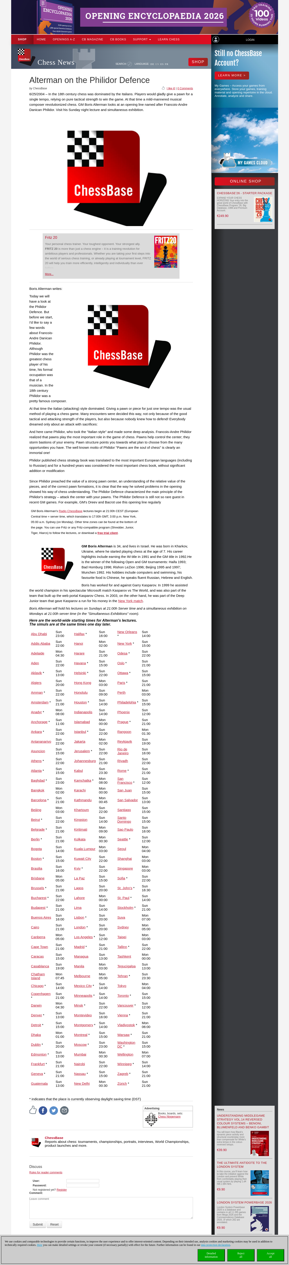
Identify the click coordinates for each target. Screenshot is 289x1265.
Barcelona (39, 800)
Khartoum (81, 810)
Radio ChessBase (71, 511)
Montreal (80, 1035)
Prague (122, 722)
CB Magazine (92, 39)
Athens (36, 761)
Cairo (35, 927)
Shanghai (124, 859)
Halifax (79, 634)
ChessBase (54, 1138)
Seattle (122, 839)
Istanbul (80, 732)
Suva (121, 917)
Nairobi (79, 1064)
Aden (35, 663)
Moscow (80, 1044)
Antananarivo (41, 741)
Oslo (121, 663)
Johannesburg (85, 761)
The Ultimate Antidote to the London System (242, 1164)
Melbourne (82, 976)
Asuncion (38, 751)
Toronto (123, 995)
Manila (79, 966)
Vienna (122, 1015)
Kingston (80, 820)
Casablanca (40, 966)
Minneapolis (83, 995)
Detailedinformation (211, 1255)
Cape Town (39, 947)
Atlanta (36, 771)
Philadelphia (126, 702)
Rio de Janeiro (123, 751)
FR (166, 64)
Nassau (80, 1074)
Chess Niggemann (169, 1116)
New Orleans (127, 632)
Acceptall (270, 1255)
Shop (22, 39)
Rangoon (124, 732)
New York (124, 643)
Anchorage (39, 722)
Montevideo (83, 1015)
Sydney (123, 927)
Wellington (125, 1054)
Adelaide (37, 653)
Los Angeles (83, 937)
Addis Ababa (40, 643)
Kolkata (80, 839)
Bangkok (37, 790)
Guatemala (39, 1083)
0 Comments (185, 88)
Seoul (121, 849)
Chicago (37, 986)
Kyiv (77, 868)
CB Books (118, 39)
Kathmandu (83, 800)
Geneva (37, 1074)
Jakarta (79, 741)
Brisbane (37, 878)
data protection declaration (215, 1245)
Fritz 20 (51, 238)
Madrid (79, 947)
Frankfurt (38, 1064)
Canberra (38, 937)
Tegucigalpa (126, 966)
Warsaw (123, 1035)
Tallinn (122, 947)
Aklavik (36, 673)
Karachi (80, 790)
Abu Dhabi (39, 634)
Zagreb (122, 1074)
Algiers (36, 683)
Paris (121, 683)
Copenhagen (41, 994)
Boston (36, 859)
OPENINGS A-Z (64, 39)
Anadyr (36, 712)
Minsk (78, 1005)
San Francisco (124, 780)
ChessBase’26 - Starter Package (244, 193)
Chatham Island (38, 976)
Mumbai (80, 1054)
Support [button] (142, 39)
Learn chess (169, 39)
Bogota (36, 849)
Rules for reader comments (45, 1172)
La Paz (79, 878)
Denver (36, 1015)
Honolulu (81, 692)
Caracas (37, 956)
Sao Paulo (125, 829)
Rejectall (241, 1255)
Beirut (35, 820)
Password (39, 1185)
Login (250, 39)
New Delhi (82, 1083)
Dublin (36, 1044)
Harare (79, 653)
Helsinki (80, 673)
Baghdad (38, 780)
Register (62, 1189)
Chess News (56, 62)
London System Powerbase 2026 (244, 1202)
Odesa (122, 653)
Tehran (122, 976)
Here (39, 1245)
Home (41, 39)
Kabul (78, 771)
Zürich (122, 1083)
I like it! (171, 88)
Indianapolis (83, 712)
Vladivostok (126, 1025)
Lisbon (79, 917)
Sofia (121, 878)
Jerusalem (82, 751)
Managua (81, 956)
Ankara (36, 732)
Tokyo (121, 986)
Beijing (36, 810)
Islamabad (82, 722)
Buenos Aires (41, 917)
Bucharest (39, 898)
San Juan (124, 790)
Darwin (36, 1005)
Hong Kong (82, 683)
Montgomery (83, 1025)
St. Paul (123, 898)
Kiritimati (80, 829)
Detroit (36, 1025)
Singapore (125, 868)
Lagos (78, 888)
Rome (122, 771)
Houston (80, 702)
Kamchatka (82, 780)
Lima (78, 907)
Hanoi (78, 643)
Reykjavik (124, 741)
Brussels (37, 888)
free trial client (107, 533)
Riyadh (122, 761)
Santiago (124, 810)
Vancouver (125, 1005)
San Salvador (127, 800)
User (36, 1181)
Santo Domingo (124, 819)
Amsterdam (40, 702)
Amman (37, 692)
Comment (35, 1193)
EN (157, 64)
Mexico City (83, 986)
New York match (130, 601)
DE (152, 64)
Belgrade (38, 829)
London (80, 927)
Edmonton (39, 1054)
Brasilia (36, 868)
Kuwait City (82, 859)
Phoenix (123, 712)
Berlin (35, 839)
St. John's (124, 888)
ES (162, 64)
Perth (121, 692)
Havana (80, 663)
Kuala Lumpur (84, 849)
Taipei (121, 937)
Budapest (38, 907)
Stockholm (125, 907)
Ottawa (122, 673)
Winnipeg (124, 1064)
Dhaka (36, 1035)
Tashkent (124, 956)
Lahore (79, 898)
